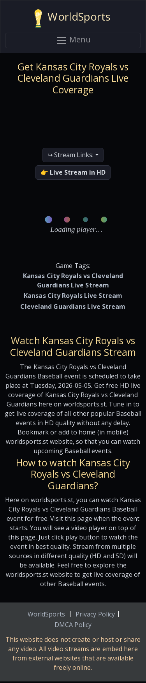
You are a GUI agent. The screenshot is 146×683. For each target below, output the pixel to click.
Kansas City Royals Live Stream (73, 295)
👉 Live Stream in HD (73, 172)
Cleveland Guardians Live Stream (72, 306)
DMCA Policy (73, 624)
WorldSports (46, 614)
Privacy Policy (95, 614)
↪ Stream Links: (70, 155)
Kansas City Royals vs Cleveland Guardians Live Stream (73, 280)
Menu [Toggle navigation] (73, 40)
